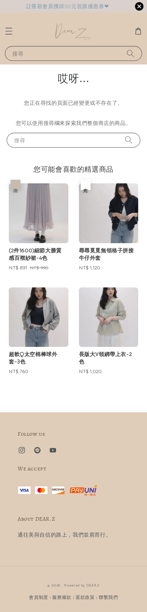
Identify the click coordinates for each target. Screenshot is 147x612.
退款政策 (85, 597)
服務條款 (62, 597)
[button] (9, 31)
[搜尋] (130, 53)
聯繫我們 (108, 597)
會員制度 (38, 597)
